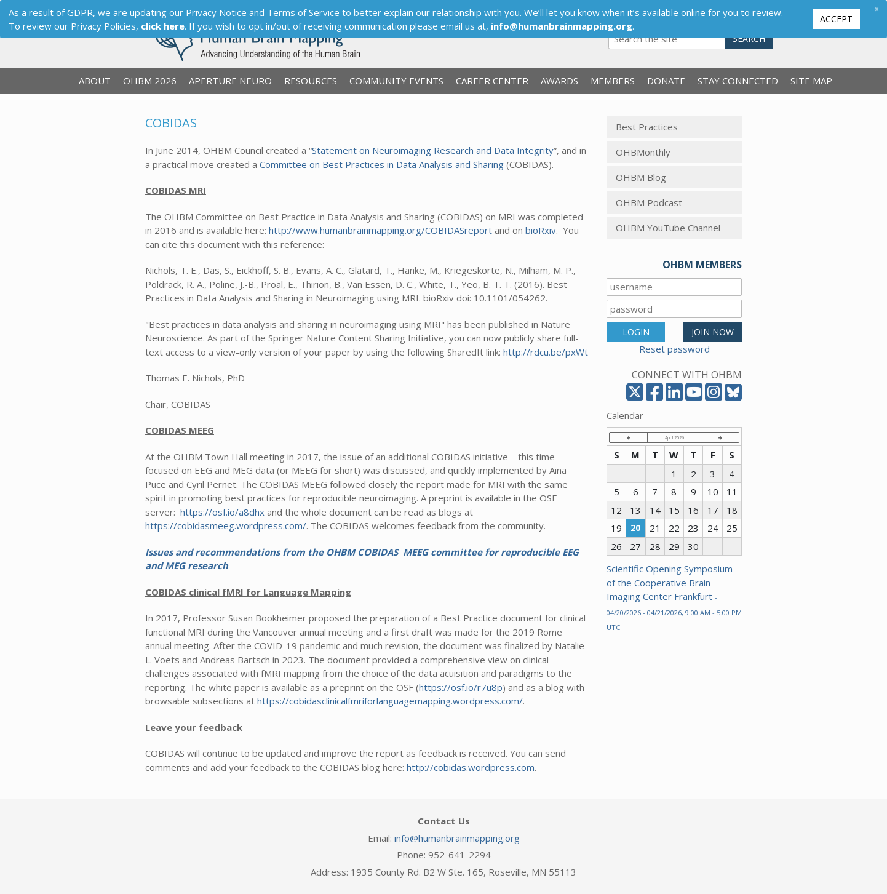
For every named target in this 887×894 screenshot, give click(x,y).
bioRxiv (540, 230)
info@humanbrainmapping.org (457, 838)
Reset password (674, 349)
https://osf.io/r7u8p (461, 687)
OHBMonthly (643, 152)
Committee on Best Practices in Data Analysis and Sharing (382, 164)
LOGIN (636, 332)
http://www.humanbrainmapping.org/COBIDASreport (379, 230)
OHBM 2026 (150, 80)
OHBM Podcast (649, 202)
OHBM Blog (641, 177)
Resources (310, 80)
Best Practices (647, 127)
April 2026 (674, 437)
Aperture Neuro (230, 80)
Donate (666, 80)
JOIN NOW (712, 332)
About (95, 80)
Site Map (811, 80)
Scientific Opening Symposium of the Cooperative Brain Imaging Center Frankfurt (674, 597)
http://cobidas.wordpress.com (471, 767)
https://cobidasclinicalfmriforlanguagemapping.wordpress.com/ (390, 701)
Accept (836, 19)
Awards (559, 80)
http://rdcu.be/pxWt (545, 352)
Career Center (492, 80)
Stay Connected (738, 80)
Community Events (396, 80)
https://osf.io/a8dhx (222, 512)
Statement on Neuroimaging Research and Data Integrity (433, 150)
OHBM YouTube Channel (668, 228)
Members (613, 80)
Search (749, 38)
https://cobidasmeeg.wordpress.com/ (225, 525)
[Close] (876, 9)
